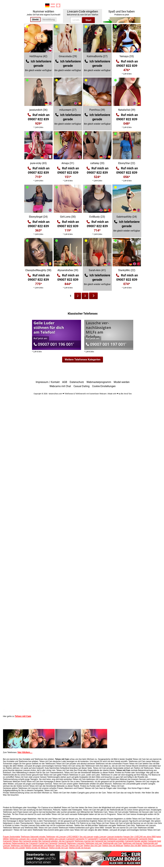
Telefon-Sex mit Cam (93, 845)
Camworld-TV (81, 839)
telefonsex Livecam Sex (19, 839)
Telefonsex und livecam (133, 843)
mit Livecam (61, 837)
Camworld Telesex (11, 841)
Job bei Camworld (66, 841)
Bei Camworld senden (28, 841)
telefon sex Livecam (57, 839)
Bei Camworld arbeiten (48, 841)
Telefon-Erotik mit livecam (80, 848)
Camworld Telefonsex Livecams (71, 843)
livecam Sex (128, 837)
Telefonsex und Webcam (21, 845)
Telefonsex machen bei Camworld (88, 841)
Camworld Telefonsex (108, 839)
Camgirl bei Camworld (47, 843)
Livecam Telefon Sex (39, 839)
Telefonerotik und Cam (112, 843)
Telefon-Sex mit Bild (132, 845)
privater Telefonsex (47, 837)
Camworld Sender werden (136, 841)
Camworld (70, 839)
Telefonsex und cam (93, 843)
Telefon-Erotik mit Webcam (36, 848)
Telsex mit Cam (23, 716)
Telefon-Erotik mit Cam (58, 848)
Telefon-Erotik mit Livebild (14, 848)
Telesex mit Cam (76, 845)
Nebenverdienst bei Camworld (25, 843)
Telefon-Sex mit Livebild (151, 845)
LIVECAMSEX (73, 837)
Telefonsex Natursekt (30, 837)
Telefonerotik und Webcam (43, 845)
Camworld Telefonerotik (128, 839)
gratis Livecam (100, 837)
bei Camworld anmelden (114, 841)
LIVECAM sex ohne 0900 (145, 837)
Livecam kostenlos (115, 837)
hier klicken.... (25, 752)
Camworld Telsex (146, 839)
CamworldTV (93, 839)
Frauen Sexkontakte (11, 837)
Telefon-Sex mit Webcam (112, 845)
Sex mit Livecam (86, 837)
